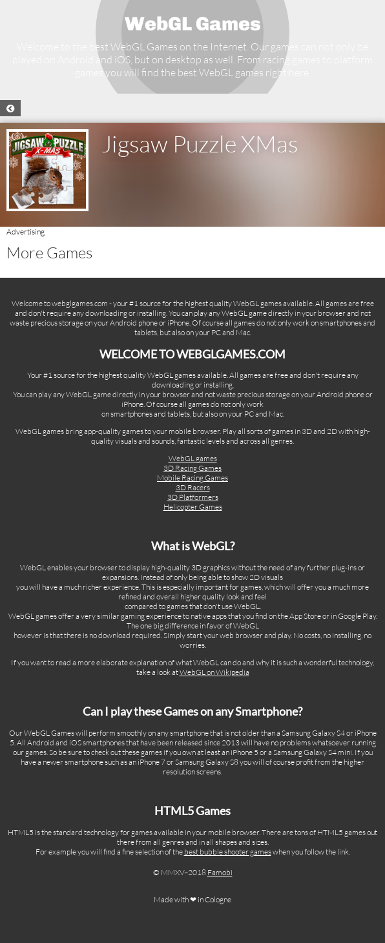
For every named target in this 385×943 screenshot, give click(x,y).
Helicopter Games (192, 507)
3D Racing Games (192, 468)
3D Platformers (192, 497)
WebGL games (193, 458)
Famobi (220, 872)
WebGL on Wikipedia (214, 672)
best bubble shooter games (227, 851)
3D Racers (193, 487)
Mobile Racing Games (192, 477)
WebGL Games (193, 24)
